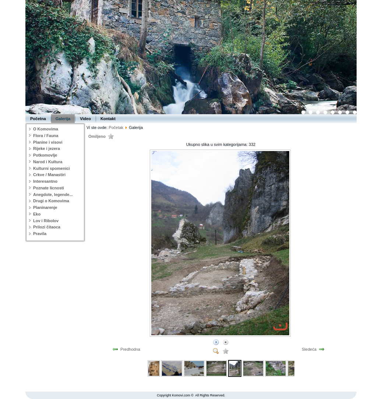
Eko (36, 214)
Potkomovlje (45, 155)
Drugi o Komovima (51, 201)
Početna (38, 118)
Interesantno (45, 181)
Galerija (63, 118)
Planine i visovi (47, 142)
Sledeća (309, 349)
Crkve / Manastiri (49, 174)
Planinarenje (45, 207)
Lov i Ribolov (46, 220)
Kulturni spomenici (51, 168)
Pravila (39, 233)
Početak (116, 127)
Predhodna (130, 349)
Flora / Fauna (45, 135)
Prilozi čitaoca (46, 227)
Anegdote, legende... (53, 194)
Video (85, 118)
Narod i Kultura (47, 162)
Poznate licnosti (48, 188)
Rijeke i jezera (46, 148)
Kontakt (108, 118)
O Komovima (45, 129)
